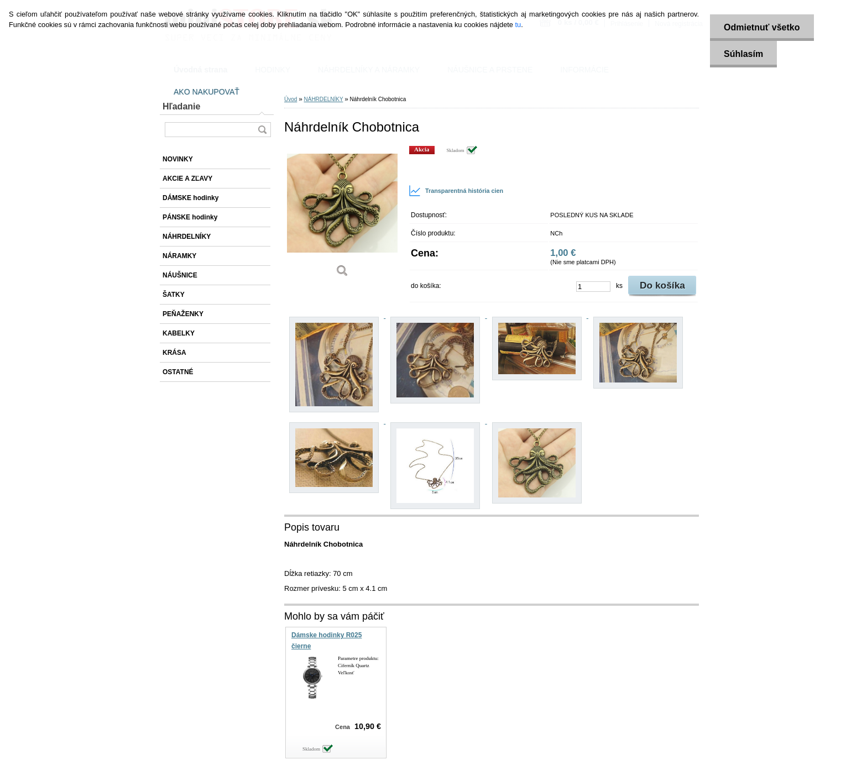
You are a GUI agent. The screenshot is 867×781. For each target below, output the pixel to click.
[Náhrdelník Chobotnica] (342, 215)
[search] (262, 130)
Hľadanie (181, 106)
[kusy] (593, 286)
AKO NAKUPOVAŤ (206, 91)
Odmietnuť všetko (762, 27)
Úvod (290, 99)
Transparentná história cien (456, 191)
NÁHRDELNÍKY (323, 99)
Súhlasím (743, 54)
